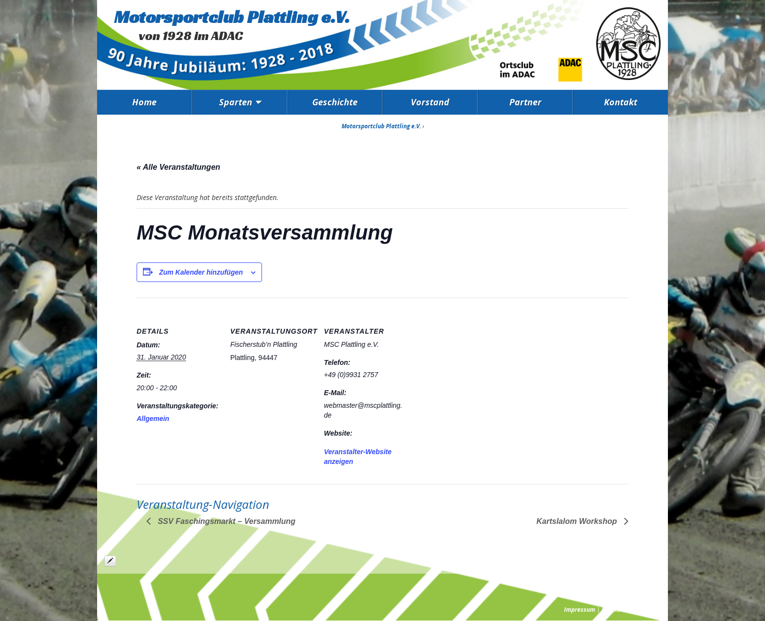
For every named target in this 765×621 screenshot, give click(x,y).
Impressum (579, 609)
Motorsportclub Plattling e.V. (232, 17)
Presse (651, 609)
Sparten (235, 102)
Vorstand (430, 102)
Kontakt (620, 102)
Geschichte (335, 102)
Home (144, 102)
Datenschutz (619, 609)
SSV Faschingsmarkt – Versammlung (226, 521)
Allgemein (153, 418)
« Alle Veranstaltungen (178, 167)
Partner (525, 102)
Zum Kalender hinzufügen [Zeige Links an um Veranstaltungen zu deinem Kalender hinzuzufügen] (201, 272)
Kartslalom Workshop (577, 521)
